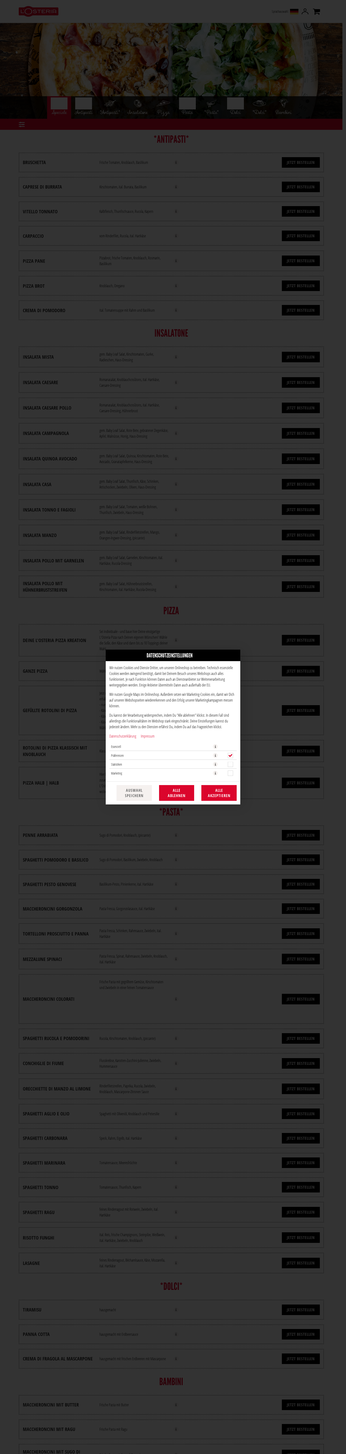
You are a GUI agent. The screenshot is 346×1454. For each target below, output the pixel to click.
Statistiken (116, 764)
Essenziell (116, 746)
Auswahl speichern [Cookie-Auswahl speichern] (134, 793)
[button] (215, 746)
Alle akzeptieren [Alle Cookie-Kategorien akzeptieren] (219, 793)
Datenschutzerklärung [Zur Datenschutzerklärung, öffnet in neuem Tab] (122, 736)
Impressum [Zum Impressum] (147, 736)
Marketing (116, 773)
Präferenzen (117, 755)
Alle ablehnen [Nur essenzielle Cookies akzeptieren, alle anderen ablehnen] (176, 793)
